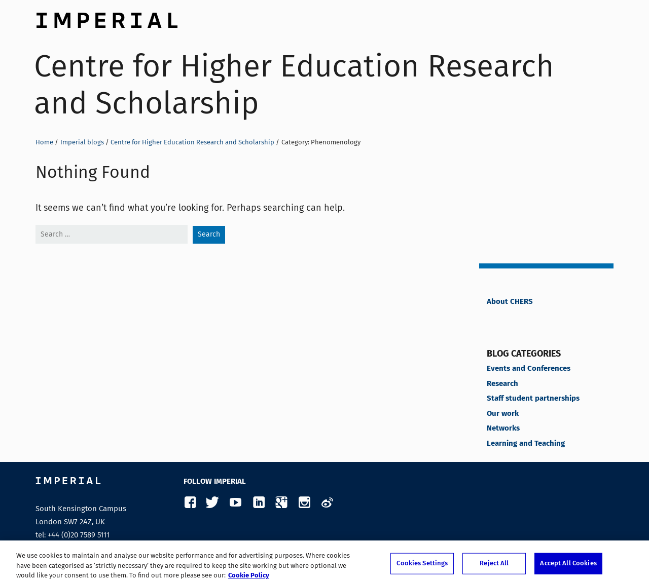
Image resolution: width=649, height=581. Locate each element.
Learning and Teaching (526, 444)
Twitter (212, 502)
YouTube (235, 502)
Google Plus (281, 502)
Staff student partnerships (533, 399)
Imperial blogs (82, 142)
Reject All (494, 566)
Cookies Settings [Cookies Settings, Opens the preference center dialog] (422, 566)
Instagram (304, 502)
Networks (503, 428)
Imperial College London (106, 18)
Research (502, 384)
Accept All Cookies (568, 566)
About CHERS (510, 302)
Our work (503, 414)
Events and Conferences (528, 369)
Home (44, 142)
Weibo (326, 502)
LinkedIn (258, 502)
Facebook (190, 502)
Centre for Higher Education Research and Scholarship (294, 85)
